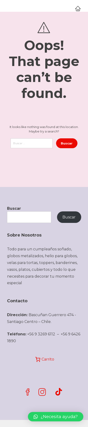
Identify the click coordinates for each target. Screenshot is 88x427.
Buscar (14, 208)
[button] (55, 416)
